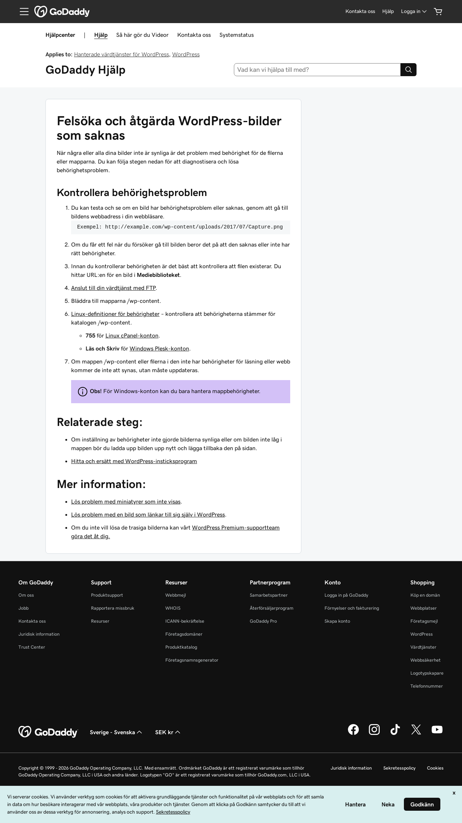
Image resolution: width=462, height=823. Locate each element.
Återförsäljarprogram (271, 608)
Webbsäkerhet (425, 660)
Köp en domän (425, 595)
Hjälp (101, 35)
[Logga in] (414, 11)
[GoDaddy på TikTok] (395, 734)
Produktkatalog (181, 647)
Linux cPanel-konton (131, 335)
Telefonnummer (426, 686)
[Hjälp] (388, 11)
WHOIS (172, 608)
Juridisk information (39, 634)
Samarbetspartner (269, 595)
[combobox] (317, 69)
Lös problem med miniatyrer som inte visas (125, 501)
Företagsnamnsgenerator (191, 660)
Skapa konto (337, 621)
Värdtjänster (423, 647)
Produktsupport (107, 595)
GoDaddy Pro (263, 621)
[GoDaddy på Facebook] (353, 734)
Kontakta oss (194, 35)
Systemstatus (236, 35)
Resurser (100, 621)
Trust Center (31, 647)
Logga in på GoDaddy (346, 595)
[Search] (409, 69)
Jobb (23, 608)
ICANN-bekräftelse (184, 621)
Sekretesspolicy (399, 768)
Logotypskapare (427, 673)
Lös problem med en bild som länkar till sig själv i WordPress (148, 514)
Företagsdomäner (183, 634)
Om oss (26, 595)
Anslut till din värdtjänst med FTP (113, 288)
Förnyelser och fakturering (351, 608)
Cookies (435, 768)
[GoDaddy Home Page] (48, 732)
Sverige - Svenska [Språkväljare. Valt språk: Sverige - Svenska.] (117, 732)
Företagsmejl (424, 621)
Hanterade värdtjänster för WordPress (121, 54)
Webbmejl (175, 595)
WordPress (186, 54)
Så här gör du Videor (142, 35)
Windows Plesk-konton (159, 348)
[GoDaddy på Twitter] (416, 734)
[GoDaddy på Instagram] (374, 734)
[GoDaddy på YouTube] (437, 734)
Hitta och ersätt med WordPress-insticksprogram (134, 461)
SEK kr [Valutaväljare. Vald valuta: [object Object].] (168, 732)
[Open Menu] (21, 11)
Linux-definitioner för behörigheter (115, 314)
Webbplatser (423, 608)
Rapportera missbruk (112, 608)
